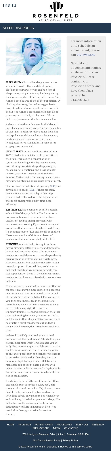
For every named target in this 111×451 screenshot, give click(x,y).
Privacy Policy (70, 440)
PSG (53, 186)
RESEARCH (98, 424)
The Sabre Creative (82, 446)
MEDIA (57, 428)
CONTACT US (71, 428)
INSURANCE (24, 424)
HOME (10, 424)
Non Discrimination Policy (47, 440)
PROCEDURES (64, 424)
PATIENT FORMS (43, 424)
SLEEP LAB (82, 424)
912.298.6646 (86, 55)
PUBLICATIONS (41, 428)
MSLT (32, 189)
